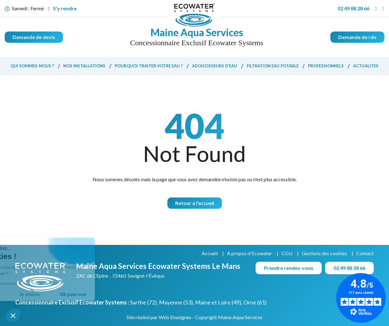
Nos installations (84, 65)
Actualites (365, 65)
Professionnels (326, 65)
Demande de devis (33, 37)
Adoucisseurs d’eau (214, 65)
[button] (13, 315)
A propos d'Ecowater (249, 253)
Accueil (210, 253)
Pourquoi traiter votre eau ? (149, 65)
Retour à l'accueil (194, 203)
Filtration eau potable (273, 65)
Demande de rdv (357, 37)
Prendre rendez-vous (288, 268)
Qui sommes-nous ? (32, 65)
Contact (365, 253)
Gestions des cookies (324, 253)
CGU (286, 253)
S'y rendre (62, 8)
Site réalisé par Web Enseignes (159, 317)
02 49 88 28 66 (353, 8)
